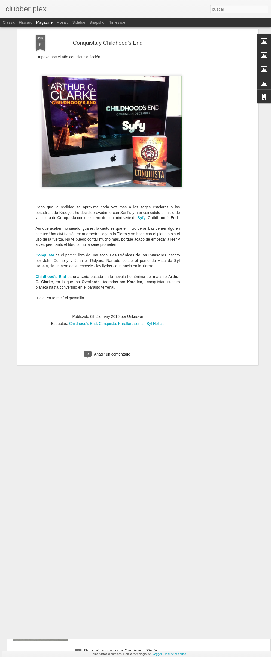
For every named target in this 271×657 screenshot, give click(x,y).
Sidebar (79, 22)
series (139, 285)
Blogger (157, 654)
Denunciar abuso (174, 654)
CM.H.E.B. (94, 589)
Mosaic (62, 22)
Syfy (142, 180)
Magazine (44, 22)
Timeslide (117, 22)
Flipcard (25, 22)
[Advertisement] (210, 34)
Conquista (45, 217)
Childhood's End (51, 239)
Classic (9, 22)
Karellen (125, 285)
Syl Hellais (155, 285)
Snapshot (97, 22)
